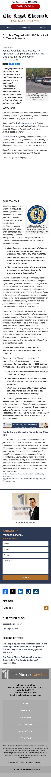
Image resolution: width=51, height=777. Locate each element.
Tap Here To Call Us (26, 6)
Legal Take (25, 738)
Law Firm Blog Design (24, 769)
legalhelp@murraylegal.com (28, 695)
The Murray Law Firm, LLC (34, 762)
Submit (25, 577)
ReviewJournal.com (25, 123)
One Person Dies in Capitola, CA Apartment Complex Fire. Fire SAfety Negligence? (22, 658)
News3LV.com (9, 137)
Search (46, 608)
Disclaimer (25, 717)
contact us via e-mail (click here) (31, 413)
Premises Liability (28, 474)
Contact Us (25, 27)
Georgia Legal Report (12, 624)
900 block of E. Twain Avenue (19, 478)
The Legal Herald (10, 629)
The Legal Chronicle (25, 18)
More (42, 27)
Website (25, 710)
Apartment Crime (16, 474)
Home (8, 27)
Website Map (25, 724)
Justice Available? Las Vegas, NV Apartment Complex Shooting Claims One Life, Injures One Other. (23, 53)
